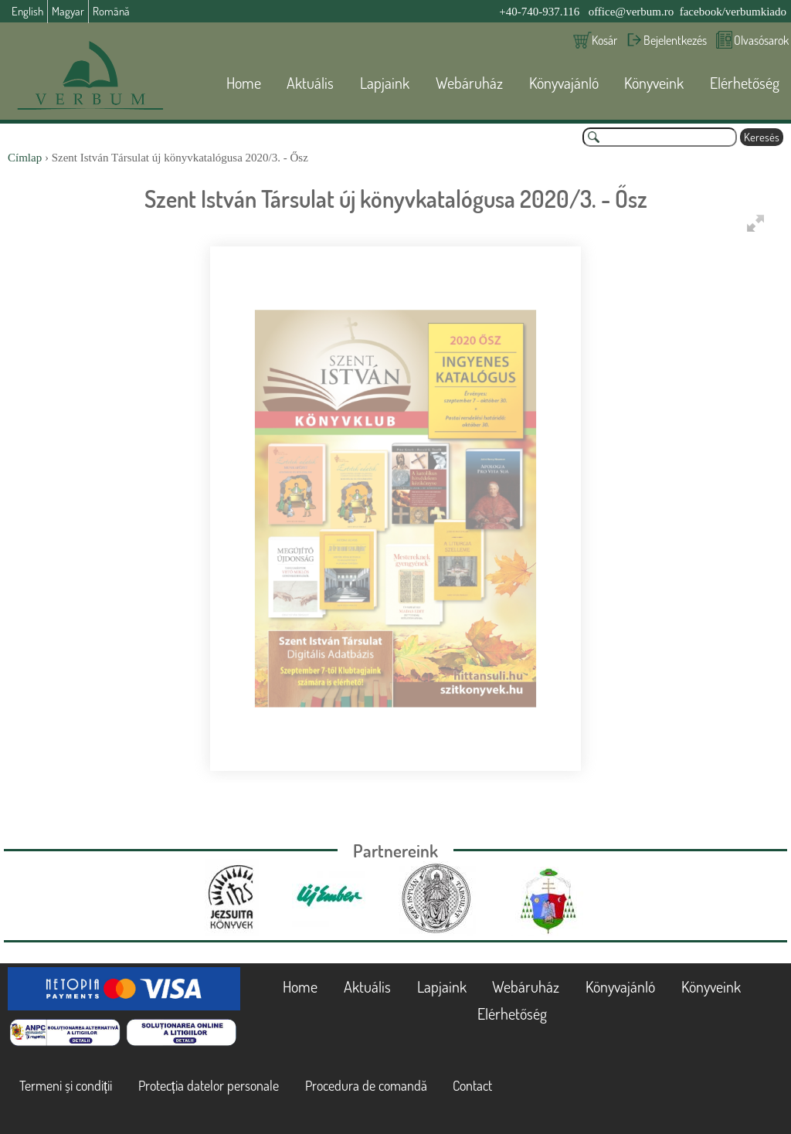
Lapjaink (384, 83)
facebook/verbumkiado (733, 11)
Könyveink (654, 83)
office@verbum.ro (631, 11)
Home (243, 83)
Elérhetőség (744, 83)
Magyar (68, 11)
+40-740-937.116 (539, 11)
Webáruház (469, 83)
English (27, 11)
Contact (472, 1085)
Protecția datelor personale (208, 1085)
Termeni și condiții (65, 1085)
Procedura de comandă (366, 1085)
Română (111, 11)
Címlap (25, 157)
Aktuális (310, 83)
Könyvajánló (564, 83)
